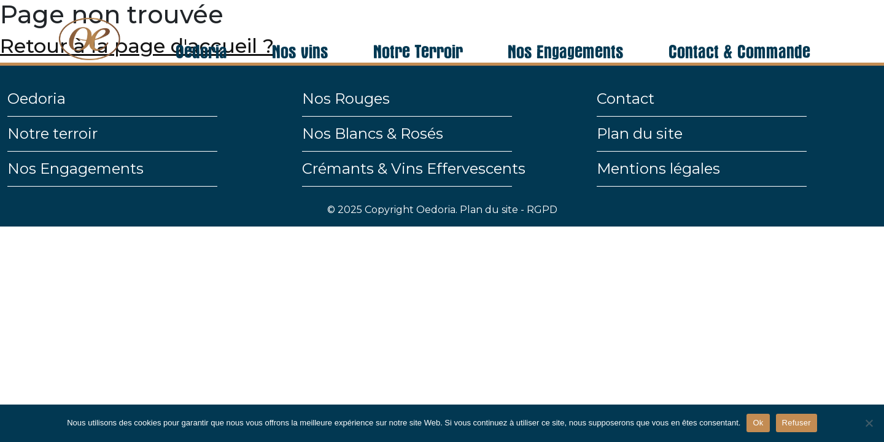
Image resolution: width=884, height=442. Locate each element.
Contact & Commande (739, 33)
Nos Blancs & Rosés (372, 133)
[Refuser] (869, 423)
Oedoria (201, 33)
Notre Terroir (418, 33)
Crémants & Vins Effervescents (413, 168)
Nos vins (300, 33)
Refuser (796, 422)
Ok (758, 422)
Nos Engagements (566, 33)
